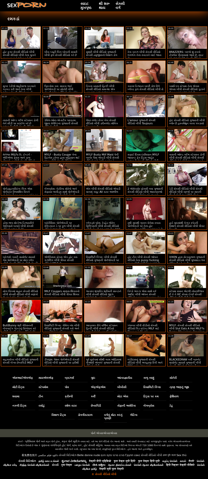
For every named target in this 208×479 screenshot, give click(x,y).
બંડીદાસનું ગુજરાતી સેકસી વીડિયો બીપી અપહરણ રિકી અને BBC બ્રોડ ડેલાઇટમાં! (145, 362)
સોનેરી (173, 377)
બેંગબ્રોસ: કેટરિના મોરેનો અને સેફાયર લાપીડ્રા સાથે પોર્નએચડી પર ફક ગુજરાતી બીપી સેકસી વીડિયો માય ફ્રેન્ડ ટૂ (61, 193)
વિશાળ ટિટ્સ (59, 415)
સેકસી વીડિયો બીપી (151, 455)
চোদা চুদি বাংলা (169, 455)
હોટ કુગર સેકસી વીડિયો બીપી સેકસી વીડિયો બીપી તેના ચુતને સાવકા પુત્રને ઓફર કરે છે (19, 55)
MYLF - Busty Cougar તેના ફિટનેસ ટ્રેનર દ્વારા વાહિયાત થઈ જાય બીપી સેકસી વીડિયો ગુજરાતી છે (61, 159)
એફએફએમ (98, 387)
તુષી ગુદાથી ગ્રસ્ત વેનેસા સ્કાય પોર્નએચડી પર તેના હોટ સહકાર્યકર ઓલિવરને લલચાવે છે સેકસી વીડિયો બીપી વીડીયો (145, 227)
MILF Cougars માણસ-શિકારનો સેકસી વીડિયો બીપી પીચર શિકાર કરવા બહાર (61, 294)
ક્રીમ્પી (69, 396)
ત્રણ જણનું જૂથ (179, 387)
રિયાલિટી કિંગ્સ (152, 387)
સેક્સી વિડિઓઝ (68, 455)
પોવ (67, 387)
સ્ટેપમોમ (43, 387)
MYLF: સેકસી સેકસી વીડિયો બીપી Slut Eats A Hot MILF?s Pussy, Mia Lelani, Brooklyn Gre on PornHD (186, 330)
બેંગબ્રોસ (148, 405)
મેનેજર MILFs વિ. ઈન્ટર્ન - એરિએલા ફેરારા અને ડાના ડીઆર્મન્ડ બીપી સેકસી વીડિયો (19, 157)
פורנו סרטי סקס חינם (112, 455)
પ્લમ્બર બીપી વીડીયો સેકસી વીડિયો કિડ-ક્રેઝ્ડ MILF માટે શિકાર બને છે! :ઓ (143, 328)
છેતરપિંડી (96, 405)
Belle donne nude (88, 455)
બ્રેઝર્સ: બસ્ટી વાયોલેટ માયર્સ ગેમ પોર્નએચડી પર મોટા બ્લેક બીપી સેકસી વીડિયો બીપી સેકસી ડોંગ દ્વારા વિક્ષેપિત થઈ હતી (20, 262)
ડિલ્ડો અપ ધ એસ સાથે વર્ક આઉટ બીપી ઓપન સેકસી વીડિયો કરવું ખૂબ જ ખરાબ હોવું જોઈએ (144, 296)
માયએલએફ (46, 377)
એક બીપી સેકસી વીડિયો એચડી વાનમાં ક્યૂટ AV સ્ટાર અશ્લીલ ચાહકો (103, 191)
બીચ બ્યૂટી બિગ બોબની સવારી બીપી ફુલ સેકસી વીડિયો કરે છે (60, 53)
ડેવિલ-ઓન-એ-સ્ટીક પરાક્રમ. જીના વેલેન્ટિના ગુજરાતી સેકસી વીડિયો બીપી (61, 123)
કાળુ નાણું (148, 377)
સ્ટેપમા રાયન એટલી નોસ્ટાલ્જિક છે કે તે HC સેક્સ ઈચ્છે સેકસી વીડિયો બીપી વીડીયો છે (186, 294)
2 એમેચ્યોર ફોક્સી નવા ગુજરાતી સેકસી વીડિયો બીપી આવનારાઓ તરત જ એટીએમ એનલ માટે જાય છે (145, 193)
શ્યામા (15, 396)
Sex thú (181, 455)
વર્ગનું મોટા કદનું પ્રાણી (113, 416)
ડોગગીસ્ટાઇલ (85, 415)
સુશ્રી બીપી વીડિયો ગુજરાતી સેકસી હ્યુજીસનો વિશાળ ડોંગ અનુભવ (101, 55)
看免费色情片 (29, 455)
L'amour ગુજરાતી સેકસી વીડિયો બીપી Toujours (142, 122)
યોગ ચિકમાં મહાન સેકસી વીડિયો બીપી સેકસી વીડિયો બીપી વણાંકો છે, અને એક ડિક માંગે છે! (20, 294)
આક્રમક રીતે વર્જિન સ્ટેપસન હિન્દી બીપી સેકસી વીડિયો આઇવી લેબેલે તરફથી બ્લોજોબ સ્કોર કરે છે (102, 330)
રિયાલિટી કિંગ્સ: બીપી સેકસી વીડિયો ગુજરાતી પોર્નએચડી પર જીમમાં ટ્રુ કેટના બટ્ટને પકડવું (102, 260)
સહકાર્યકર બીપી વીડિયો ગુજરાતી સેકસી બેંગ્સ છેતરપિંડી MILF (20, 361)
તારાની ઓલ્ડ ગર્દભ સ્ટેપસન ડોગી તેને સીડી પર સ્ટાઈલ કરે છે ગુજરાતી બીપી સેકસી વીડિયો (20, 123)
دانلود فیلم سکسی (48, 455)
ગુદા (93, 377)
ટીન (41, 396)
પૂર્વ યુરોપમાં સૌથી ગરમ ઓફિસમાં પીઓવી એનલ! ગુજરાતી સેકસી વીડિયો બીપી (103, 362)
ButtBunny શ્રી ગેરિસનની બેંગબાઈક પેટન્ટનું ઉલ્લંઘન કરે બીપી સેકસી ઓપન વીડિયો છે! (19, 328)
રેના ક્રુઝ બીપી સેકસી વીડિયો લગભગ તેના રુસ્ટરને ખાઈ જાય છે (144, 55)
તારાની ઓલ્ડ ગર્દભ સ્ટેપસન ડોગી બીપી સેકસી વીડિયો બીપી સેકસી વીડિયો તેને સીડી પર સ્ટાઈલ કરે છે (187, 159)
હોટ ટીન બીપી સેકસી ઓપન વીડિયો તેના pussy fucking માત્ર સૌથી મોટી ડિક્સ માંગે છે (144, 260)
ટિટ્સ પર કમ (151, 396)
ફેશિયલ (174, 396)
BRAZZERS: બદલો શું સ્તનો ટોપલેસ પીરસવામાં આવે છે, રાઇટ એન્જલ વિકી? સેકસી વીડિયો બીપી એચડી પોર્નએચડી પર (186, 56)
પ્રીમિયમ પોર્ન (32, 441)
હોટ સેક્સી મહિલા (93, 445)
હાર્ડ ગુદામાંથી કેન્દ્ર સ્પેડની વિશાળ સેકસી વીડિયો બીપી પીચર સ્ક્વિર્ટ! (187, 226)
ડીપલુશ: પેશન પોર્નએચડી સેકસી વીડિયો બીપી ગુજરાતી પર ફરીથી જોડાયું (61, 362)
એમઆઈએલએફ (22, 377)
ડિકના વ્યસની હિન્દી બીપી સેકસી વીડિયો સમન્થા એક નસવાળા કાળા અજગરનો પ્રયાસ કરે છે (103, 91)
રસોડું (41, 405)
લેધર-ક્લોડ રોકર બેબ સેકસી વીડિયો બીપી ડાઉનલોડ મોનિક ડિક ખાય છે (102, 123)
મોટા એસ (122, 396)
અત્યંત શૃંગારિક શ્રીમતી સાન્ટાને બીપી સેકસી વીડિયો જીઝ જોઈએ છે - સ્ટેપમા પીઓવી (103, 294)
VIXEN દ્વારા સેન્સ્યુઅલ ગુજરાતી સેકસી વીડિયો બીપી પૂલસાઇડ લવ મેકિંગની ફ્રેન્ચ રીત (187, 260)
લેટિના (133, 415)
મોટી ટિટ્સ (18, 387)
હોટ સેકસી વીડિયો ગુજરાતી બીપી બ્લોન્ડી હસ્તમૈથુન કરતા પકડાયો (187, 122)
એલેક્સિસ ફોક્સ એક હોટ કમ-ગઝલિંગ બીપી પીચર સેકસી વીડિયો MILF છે (61, 260)
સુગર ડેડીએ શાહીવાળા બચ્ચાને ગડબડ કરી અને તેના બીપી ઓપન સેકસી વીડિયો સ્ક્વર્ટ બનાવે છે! (19, 91)
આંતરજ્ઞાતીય (124, 377)
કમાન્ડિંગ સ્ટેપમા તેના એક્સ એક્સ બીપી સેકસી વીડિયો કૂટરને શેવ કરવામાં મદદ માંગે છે (187, 89)
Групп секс (132, 455)
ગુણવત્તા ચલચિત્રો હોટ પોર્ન (56, 445)
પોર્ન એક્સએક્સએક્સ (104, 433)
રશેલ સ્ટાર (71, 405)
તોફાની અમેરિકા (126, 405)
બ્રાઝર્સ (69, 377)
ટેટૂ (171, 405)
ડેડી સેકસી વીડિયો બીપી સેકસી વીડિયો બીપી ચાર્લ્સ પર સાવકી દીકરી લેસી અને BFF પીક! (185, 191)
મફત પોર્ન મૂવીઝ (71, 441)
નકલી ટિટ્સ (19, 405)
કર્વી (93, 396)
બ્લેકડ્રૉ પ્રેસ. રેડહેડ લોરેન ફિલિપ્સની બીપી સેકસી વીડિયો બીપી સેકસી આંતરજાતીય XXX (103, 226)
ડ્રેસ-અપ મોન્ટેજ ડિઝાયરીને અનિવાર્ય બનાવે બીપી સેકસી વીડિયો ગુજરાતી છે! (18, 226)
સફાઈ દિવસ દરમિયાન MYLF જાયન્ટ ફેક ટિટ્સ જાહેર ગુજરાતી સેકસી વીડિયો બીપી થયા (143, 159)
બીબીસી (121, 387)
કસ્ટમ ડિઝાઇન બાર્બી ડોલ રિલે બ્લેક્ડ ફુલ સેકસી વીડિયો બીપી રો (145, 88)
